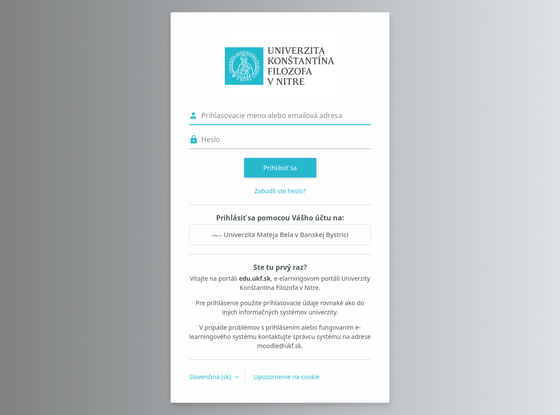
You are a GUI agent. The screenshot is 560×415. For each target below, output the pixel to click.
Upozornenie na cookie (287, 377)
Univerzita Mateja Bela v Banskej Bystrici (279, 234)
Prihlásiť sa (280, 167)
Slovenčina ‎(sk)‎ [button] (211, 377)
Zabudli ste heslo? (279, 191)
